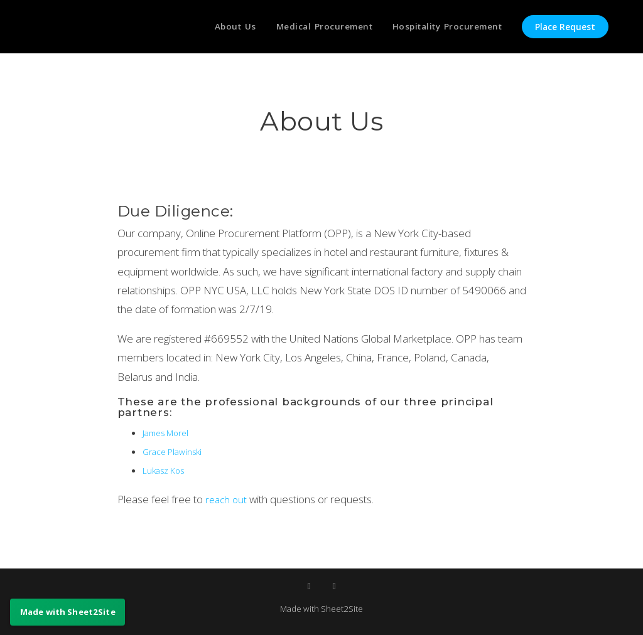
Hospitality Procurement (444, 27)
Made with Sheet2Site (321, 608)
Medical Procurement (315, 27)
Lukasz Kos (166, 470)
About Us (221, 27)
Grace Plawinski (176, 451)
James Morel (169, 432)
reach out (228, 499)
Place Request (565, 27)
